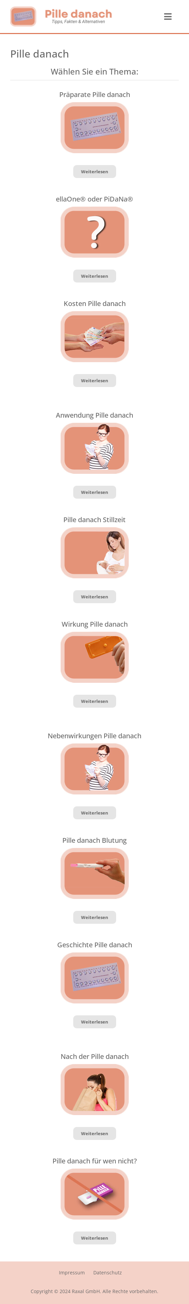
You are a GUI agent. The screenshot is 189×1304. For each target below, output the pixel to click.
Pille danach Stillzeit (94, 519)
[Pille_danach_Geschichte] (95, 105)
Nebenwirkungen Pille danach (94, 735)
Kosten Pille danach (95, 303)
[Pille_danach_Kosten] (95, 314)
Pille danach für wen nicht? (94, 1160)
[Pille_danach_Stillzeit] (95, 530)
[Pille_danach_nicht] (95, 1171)
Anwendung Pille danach (94, 415)
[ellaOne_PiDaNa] (95, 209)
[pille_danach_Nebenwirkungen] (95, 425)
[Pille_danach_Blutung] (95, 850)
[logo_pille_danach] (61, 9)
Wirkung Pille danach (95, 624)
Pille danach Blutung (94, 840)
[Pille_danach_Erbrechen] (95, 1066)
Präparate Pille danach (94, 94)
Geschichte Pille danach (94, 944)
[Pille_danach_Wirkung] (95, 634)
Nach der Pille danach (95, 1056)
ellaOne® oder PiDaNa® (94, 199)
